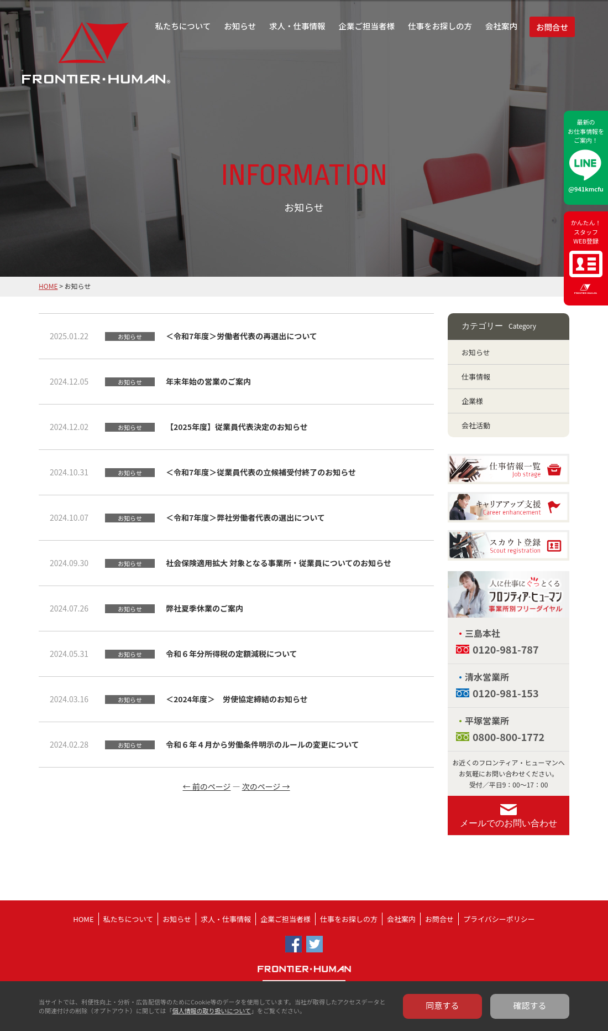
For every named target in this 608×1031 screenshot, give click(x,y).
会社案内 (501, 26)
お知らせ (240, 26)
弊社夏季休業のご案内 (204, 608)
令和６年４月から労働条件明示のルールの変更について (262, 744)
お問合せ (552, 27)
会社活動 (476, 425)
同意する (442, 1005)
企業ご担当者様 (367, 26)
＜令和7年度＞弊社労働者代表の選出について (245, 517)
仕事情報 (476, 376)
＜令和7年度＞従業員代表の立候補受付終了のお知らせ (261, 472)
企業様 (472, 401)
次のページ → (266, 786)
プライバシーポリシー (499, 919)
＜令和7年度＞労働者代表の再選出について (241, 335)
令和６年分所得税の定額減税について (231, 653)
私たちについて (183, 26)
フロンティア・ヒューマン (67, 61)
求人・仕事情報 (297, 26)
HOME (48, 286)
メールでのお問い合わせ (508, 823)
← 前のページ (207, 786)
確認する (530, 1005)
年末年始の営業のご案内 (208, 381)
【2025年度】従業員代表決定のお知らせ (237, 426)
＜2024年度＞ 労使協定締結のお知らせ (237, 698)
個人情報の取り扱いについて (211, 1010)
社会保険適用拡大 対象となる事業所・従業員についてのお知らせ (278, 562)
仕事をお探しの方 (440, 26)
